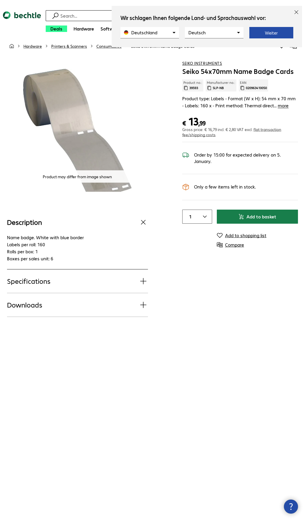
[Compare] (293, 52)
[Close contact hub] (291, 507)
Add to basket (257, 223)
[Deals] (56, 29)
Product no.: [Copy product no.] (192, 92)
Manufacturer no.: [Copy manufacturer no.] (221, 92)
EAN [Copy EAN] (253, 92)
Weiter (271, 33)
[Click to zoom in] (77, 137)
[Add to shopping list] (281, 52)
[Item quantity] (190, 223)
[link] (163, 53)
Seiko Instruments (202, 70)
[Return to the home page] (22, 23)
